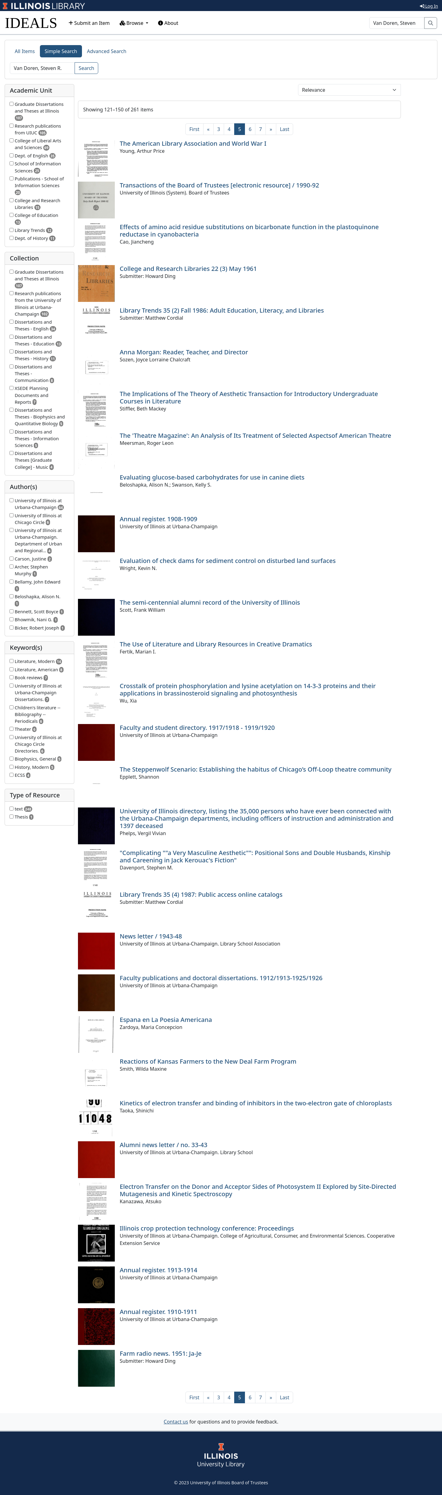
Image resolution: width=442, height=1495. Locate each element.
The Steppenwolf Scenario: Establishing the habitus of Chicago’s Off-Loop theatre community (255, 769)
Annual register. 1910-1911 (158, 1312)
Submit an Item (89, 23)
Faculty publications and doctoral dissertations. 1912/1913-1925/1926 (221, 978)
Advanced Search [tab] (106, 51)
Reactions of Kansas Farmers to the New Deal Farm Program (208, 1061)
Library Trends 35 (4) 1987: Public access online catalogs (201, 894)
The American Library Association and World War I (193, 143)
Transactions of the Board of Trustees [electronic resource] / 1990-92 (219, 185)
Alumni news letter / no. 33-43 (163, 1145)
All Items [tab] (25, 51)
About (168, 23)
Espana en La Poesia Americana (166, 1019)
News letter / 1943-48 (151, 936)
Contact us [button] (176, 1421)
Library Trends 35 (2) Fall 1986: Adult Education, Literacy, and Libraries (222, 310)
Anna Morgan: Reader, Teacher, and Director (184, 352)
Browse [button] (132, 23)
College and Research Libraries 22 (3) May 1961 (188, 268)
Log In (429, 6)
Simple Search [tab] (61, 51)
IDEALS (31, 23)
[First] (194, 129)
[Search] (397, 23)
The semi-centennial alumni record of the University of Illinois (210, 602)
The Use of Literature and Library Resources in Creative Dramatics (216, 644)
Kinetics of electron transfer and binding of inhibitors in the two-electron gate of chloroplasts (256, 1103)
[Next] (271, 129)
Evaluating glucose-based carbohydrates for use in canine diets (212, 477)
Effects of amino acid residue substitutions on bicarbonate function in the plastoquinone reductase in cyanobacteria (249, 230)
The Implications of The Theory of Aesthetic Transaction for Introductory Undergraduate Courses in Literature (249, 397)
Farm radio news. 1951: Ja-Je (161, 1353)
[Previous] (208, 129)
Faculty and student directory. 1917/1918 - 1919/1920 (197, 727)
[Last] (284, 129)
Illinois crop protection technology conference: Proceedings (207, 1228)
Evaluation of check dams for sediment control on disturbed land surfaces (228, 561)
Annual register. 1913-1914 (158, 1270)
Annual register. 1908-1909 (158, 519)
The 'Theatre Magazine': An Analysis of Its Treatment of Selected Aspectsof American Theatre (255, 435)
